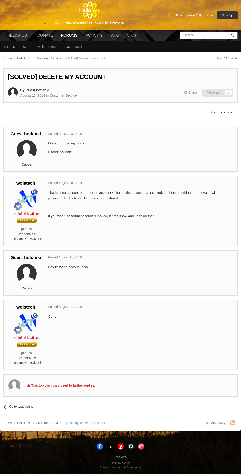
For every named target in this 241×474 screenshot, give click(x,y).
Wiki (115, 35)
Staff (26, 46)
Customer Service (63, 95)
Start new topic (221, 112)
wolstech (25, 183)
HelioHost (18, 35)
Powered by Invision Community (120, 467)
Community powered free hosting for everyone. (89, 22)
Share (190, 92)
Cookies (120, 457)
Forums (69, 37)
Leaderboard (73, 46)
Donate (45, 35)
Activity (94, 35)
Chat (132, 35)
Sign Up (227, 15)
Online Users (46, 46)
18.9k (27, 229)
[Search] (192, 35)
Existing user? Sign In (194, 15)
